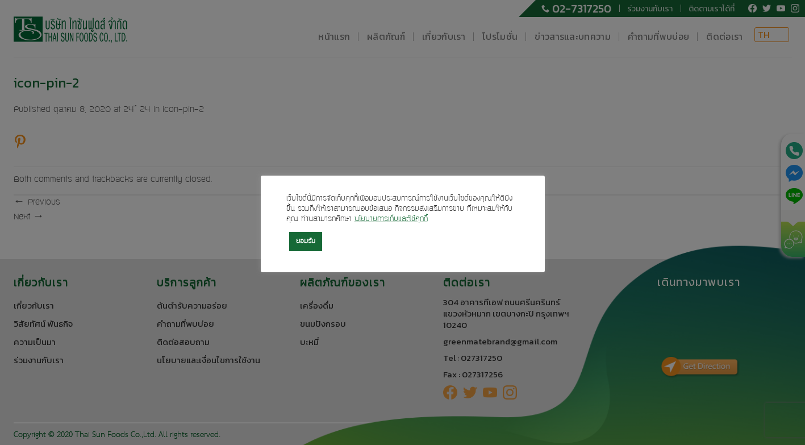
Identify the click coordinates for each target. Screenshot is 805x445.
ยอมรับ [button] (305, 241)
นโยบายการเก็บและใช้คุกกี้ (391, 219)
